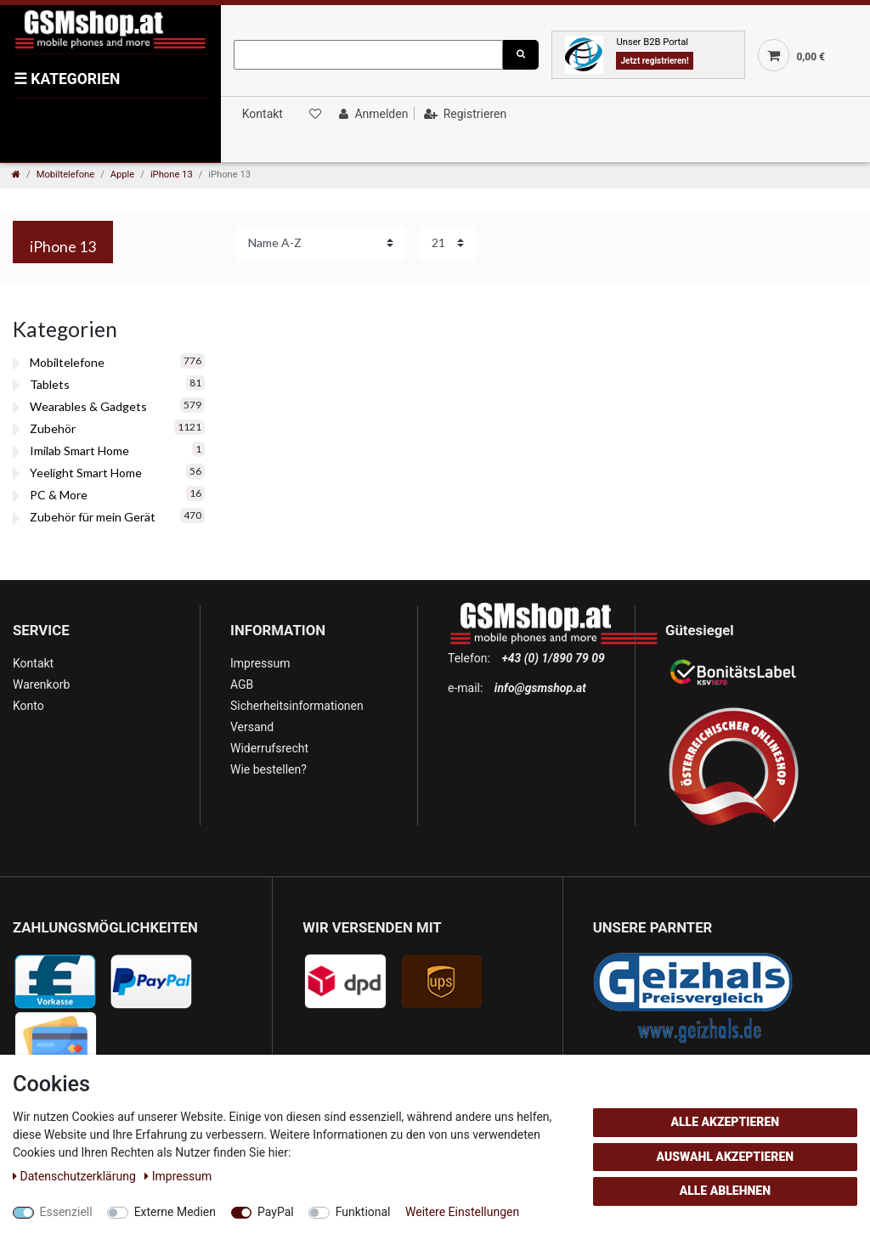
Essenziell (66, 1212)
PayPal (275, 1212)
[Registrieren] (463, 114)
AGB (241, 684)
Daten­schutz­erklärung (75, 1176)
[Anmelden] (372, 114)
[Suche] (521, 55)
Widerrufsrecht (269, 748)
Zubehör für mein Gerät (92, 517)
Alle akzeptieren (724, 1122)
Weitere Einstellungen (462, 1212)
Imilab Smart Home (79, 450)
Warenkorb (41, 684)
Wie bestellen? (268, 769)
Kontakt (262, 114)
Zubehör (53, 428)
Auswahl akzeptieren (725, 1156)
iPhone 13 (171, 174)
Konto (28, 705)
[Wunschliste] (313, 114)
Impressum (260, 663)
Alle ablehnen (725, 1190)
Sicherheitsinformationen (297, 705)
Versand (252, 727)
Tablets (50, 384)
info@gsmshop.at (540, 688)
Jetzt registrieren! (654, 60)
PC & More (59, 494)
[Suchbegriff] (368, 55)
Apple (122, 174)
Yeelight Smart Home (86, 472)
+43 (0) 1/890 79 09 (552, 658)
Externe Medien (175, 1212)
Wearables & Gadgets (88, 406)
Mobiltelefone (66, 174)
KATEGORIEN (67, 78)
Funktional (363, 1212)
